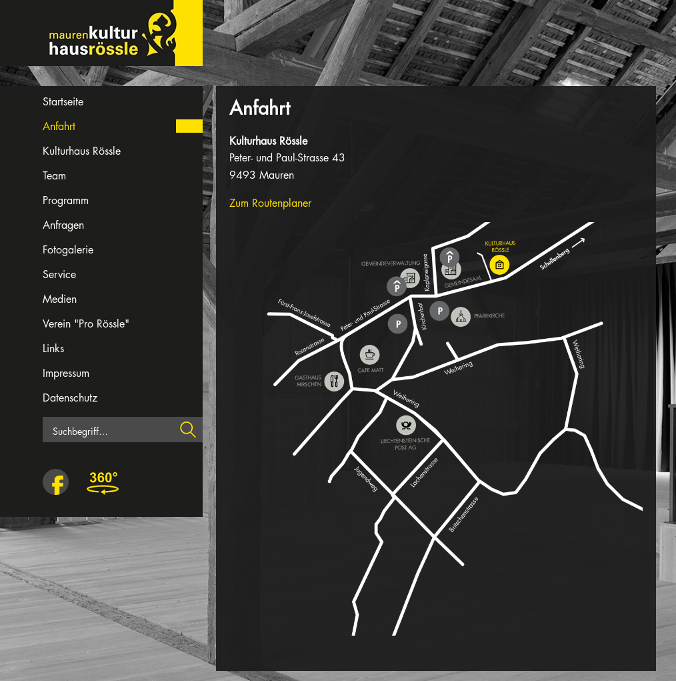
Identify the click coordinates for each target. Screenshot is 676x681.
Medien (60, 299)
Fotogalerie (68, 250)
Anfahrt (59, 126)
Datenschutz (70, 398)
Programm (66, 200)
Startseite (63, 102)
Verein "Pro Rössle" (86, 324)
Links (53, 349)
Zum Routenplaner (270, 203)
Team (54, 176)
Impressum (66, 373)
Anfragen (63, 225)
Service (59, 274)
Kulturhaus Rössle (82, 151)
